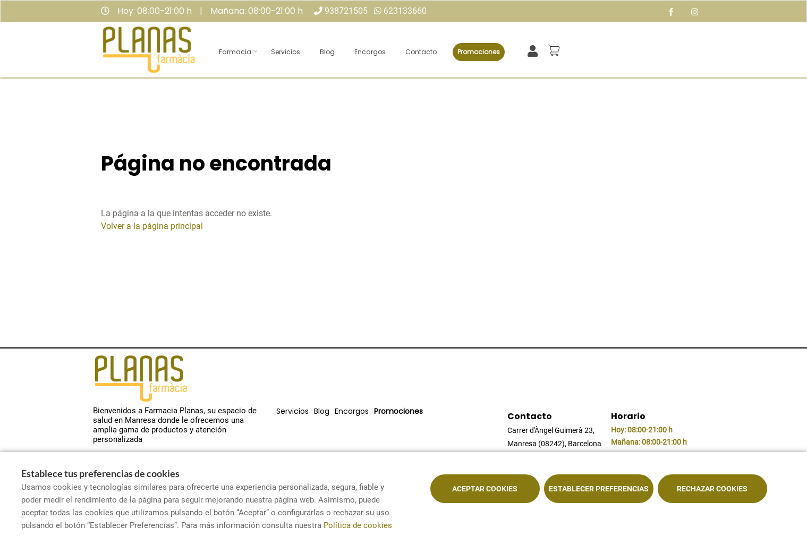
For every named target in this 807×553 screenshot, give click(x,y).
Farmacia (235, 51)
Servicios (285, 51)
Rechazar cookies (712, 488)
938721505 (346, 11)
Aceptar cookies (484, 488)
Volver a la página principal (152, 226)
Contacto (421, 51)
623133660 (405, 11)
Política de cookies (358, 525)
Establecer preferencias (599, 488)
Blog (327, 51)
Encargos (370, 51)
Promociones (478, 51)
